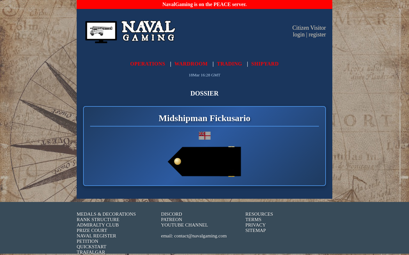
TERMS (253, 219)
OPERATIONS (148, 63)
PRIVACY (255, 225)
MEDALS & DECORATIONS (106, 214)
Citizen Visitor (309, 28)
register (317, 34)
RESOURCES (259, 214)
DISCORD (171, 214)
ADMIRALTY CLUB (98, 225)
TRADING (229, 63)
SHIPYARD (265, 63)
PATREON (171, 219)
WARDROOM (191, 63)
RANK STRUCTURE (98, 219)
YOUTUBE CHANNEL (184, 225)
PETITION (87, 241)
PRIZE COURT (92, 230)
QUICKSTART (91, 246)
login (299, 34)
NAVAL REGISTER (96, 235)
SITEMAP (255, 230)
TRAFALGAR (91, 252)
